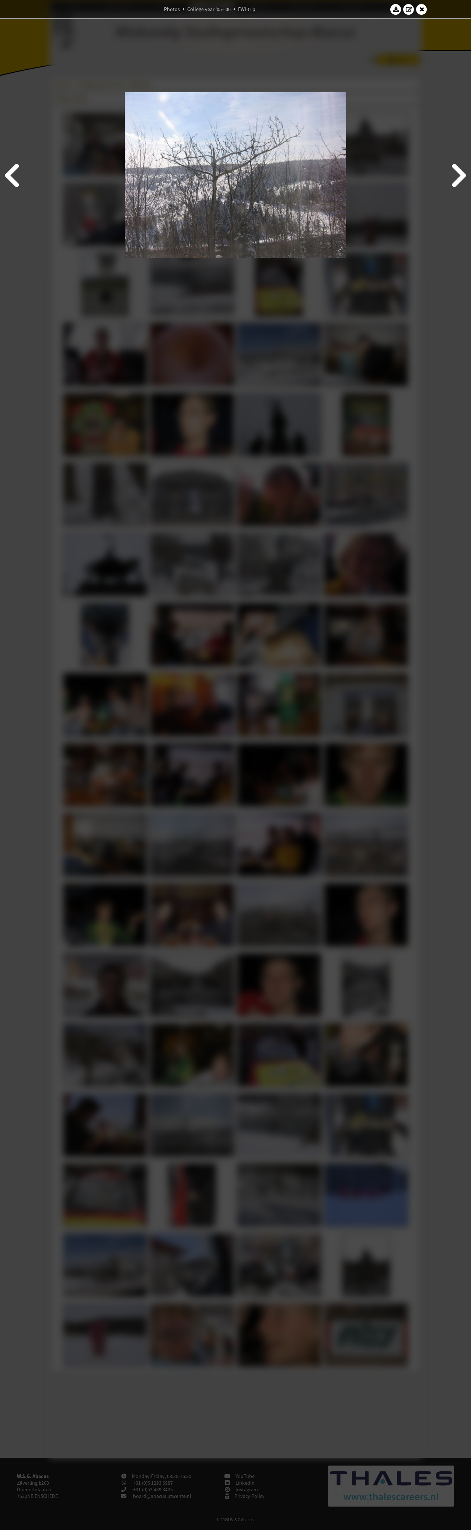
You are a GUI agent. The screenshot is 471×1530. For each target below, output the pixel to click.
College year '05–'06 (209, 9)
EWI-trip (246, 9)
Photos (172, 9)
